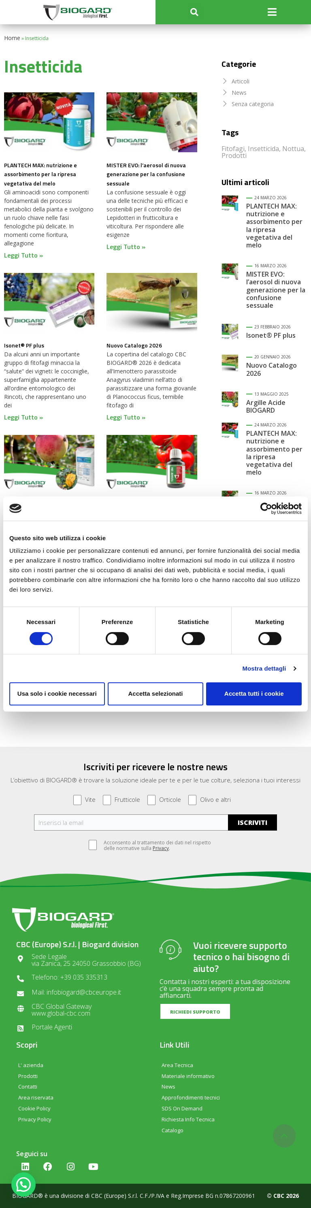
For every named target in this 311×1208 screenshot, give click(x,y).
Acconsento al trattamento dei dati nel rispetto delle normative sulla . (153, 845)
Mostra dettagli (264, 668)
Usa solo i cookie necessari (57, 693)
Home (12, 38)
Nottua (293, 148)
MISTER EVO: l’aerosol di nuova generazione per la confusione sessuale (146, 174)
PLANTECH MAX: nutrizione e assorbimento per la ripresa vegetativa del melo (40, 174)
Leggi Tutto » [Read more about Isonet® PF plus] (23, 417)
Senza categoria (253, 104)
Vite (84, 800)
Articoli (240, 81)
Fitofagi (233, 148)
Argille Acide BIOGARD (265, 406)
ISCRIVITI (252, 822)
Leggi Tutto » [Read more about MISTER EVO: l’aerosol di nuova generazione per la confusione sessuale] (126, 246)
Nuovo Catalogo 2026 (134, 345)
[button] (194, 12)
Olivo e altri (209, 800)
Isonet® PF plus (24, 345)
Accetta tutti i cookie (254, 693)
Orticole (164, 800)
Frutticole (121, 800)
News (239, 92)
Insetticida (263, 148)
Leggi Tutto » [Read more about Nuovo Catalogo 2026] (126, 417)
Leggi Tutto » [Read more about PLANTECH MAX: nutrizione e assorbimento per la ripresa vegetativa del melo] (23, 255)
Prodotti (234, 155)
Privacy (161, 848)
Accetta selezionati (155, 693)
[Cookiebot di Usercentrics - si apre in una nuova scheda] (266, 508)
